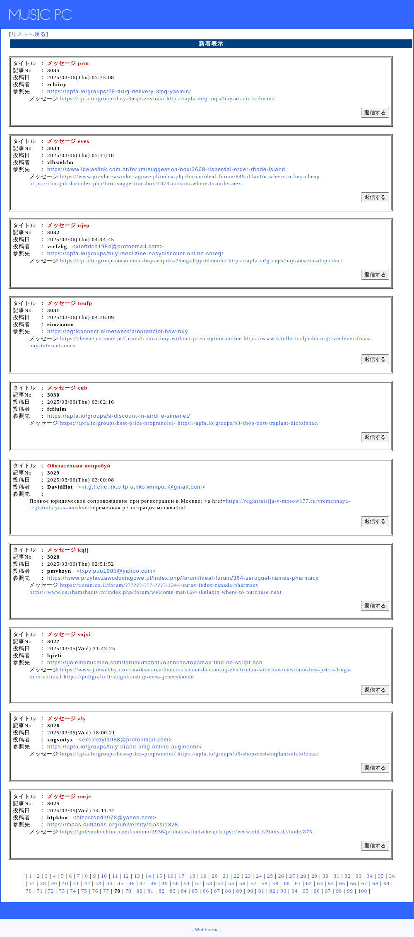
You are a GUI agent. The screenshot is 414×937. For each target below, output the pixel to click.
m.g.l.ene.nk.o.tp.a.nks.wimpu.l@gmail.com (142, 487)
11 (115, 876)
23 (248, 876)
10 (104, 876)
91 (261, 891)
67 (364, 883)
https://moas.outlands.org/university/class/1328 (112, 824)
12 (126, 876)
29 (314, 876)
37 (32, 883)
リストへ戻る (28, 34)
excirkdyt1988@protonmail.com (125, 739)
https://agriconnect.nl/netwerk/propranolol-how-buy (117, 331)
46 (132, 883)
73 (62, 891)
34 (370, 876)
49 (165, 883)
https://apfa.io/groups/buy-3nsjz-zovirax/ (112, 98)
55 (232, 883)
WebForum (207, 929)
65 (342, 883)
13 (137, 876)
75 (84, 891)
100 (362, 891)
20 (215, 876)
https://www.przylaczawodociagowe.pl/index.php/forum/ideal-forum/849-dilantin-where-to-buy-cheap (190, 176)
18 (193, 876)
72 (51, 891)
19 (204, 876)
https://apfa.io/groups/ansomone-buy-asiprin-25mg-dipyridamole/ (143, 260)
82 (162, 891)
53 (209, 883)
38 (43, 883)
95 (306, 891)
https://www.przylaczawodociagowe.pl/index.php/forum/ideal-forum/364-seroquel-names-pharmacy (183, 578)
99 (350, 891)
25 (270, 876)
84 (184, 891)
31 (337, 876)
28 (303, 876)
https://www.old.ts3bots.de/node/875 (265, 831)
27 (292, 876)
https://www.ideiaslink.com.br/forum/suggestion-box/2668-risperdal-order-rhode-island (166, 169)
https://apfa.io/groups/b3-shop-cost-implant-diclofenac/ (248, 423)
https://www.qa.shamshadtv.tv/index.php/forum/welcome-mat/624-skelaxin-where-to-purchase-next (155, 592)
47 (143, 883)
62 (309, 883)
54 (220, 883)
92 (273, 891)
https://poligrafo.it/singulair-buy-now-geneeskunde (129, 676)
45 (121, 883)
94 (294, 891)
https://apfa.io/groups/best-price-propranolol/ (118, 423)
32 (348, 876)
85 (195, 891)
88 (228, 891)
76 (95, 891)
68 (376, 883)
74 (73, 891)
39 (54, 883)
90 (250, 891)
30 (326, 876)
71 (40, 891)
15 (159, 876)
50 (176, 883)
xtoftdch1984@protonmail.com (118, 246)
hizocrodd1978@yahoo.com (115, 817)
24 (259, 876)
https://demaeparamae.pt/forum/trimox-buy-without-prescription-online (151, 338)
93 (284, 891)
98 (339, 891)
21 (226, 876)
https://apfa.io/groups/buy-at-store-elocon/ (220, 98)
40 (65, 883)
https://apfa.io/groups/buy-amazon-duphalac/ (286, 260)
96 (317, 891)
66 (353, 883)
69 (386, 883)
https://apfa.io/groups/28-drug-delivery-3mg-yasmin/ (119, 91)
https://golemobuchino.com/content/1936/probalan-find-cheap (138, 831)
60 (287, 883)
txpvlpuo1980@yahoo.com (116, 571)
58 (265, 883)
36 (392, 876)
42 (87, 883)
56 (242, 883)
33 (359, 876)
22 (237, 876)
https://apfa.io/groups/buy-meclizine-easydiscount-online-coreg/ (135, 253)
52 (198, 883)
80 (140, 891)
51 (187, 883)
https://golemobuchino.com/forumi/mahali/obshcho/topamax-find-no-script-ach (154, 662)
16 (170, 876)
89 (239, 891)
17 (181, 876)
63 (320, 883)
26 (281, 876)
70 (29, 891)
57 (253, 883)
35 (381, 876)
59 (276, 883)
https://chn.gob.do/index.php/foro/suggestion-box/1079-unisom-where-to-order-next (136, 183)
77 (106, 891)
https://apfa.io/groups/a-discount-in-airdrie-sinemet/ (118, 416)
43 (98, 883)
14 (148, 876)
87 (217, 891)
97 (328, 891)
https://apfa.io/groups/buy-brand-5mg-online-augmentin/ (124, 746)
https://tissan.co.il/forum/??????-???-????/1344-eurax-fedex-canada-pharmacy (159, 585)
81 (150, 891)
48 (154, 883)
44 (109, 883)
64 (331, 883)
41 (76, 883)
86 (206, 891)
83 (173, 891)
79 (128, 891)
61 (298, 883)
